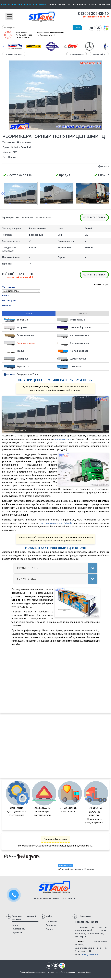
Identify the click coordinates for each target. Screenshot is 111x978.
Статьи (49, 929)
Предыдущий (76, 54)
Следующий (99, 54)
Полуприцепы (18, 929)
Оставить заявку (94, 217)
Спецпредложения (11, 4)
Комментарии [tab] (43, 217)
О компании (52, 921)
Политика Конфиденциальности (33, 972)
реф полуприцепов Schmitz (56, 523)
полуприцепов (63, 439)
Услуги (93, 4)
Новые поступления (35, 4)
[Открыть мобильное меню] (9, 16)
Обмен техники (57, 4)
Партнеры (51, 925)
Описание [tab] (27, 217)
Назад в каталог (13, 54)
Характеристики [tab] (10, 217)
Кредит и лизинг (77, 4)
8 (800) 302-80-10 (93, 13)
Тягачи (15, 925)
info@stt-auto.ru (90, 954)
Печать (103, 166)
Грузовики (17, 933)
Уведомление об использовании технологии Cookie (69, 972)
